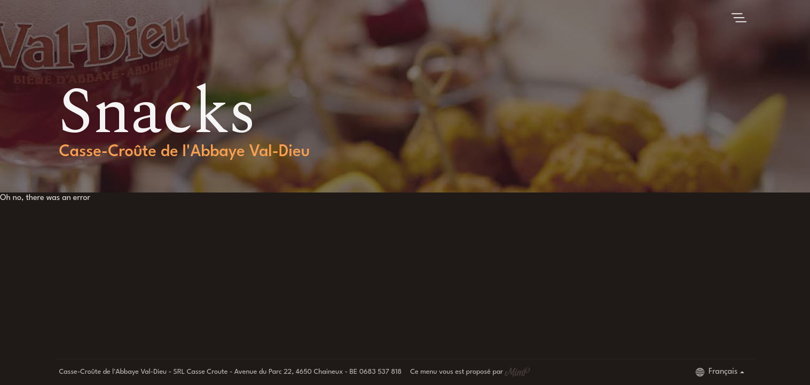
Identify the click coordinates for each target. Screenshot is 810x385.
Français (717, 372)
